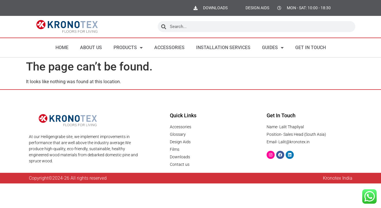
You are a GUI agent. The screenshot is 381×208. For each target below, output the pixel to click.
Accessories (169, 47)
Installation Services (223, 47)
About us (91, 47)
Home (61, 47)
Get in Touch (310, 47)
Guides (273, 47)
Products (128, 47)
